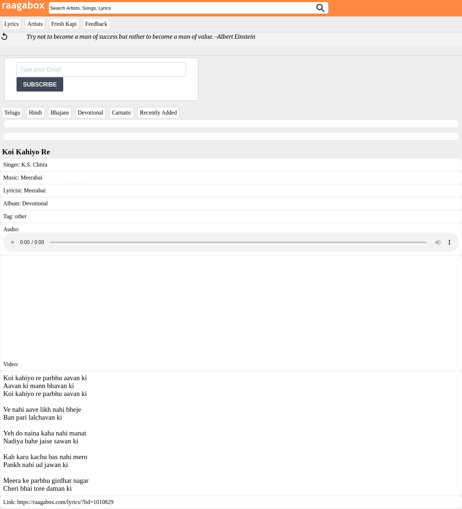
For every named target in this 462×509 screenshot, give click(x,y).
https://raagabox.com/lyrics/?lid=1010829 (65, 502)
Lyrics (11, 24)
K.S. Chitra (34, 165)
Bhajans (60, 112)
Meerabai (31, 177)
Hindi (35, 112)
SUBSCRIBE (40, 84)
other (21, 216)
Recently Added (158, 112)
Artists (35, 24)
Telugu (12, 112)
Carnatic (121, 112)
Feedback (96, 24)
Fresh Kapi (64, 24)
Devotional (90, 112)
